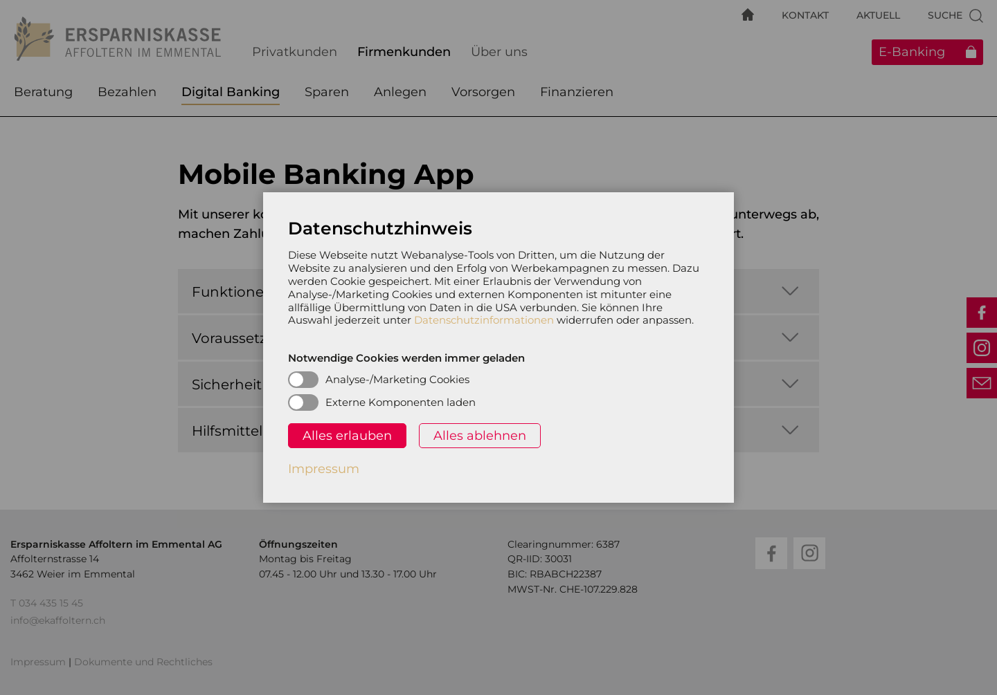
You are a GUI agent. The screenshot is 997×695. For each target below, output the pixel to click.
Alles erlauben (347, 435)
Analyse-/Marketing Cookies (397, 379)
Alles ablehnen (479, 435)
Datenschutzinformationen (484, 319)
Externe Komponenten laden (400, 402)
